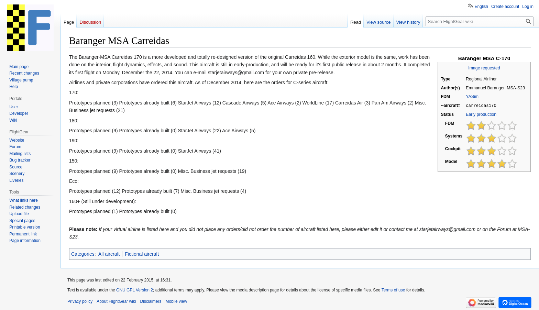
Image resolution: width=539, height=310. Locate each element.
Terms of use (393, 290)
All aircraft (109, 254)
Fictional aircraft (142, 254)
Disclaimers (150, 301)
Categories (83, 254)
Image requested (484, 68)
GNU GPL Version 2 (134, 290)
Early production (481, 114)
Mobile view (176, 301)
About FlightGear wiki (116, 301)
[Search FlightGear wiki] (480, 21)
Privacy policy (79, 301)
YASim (472, 96)
